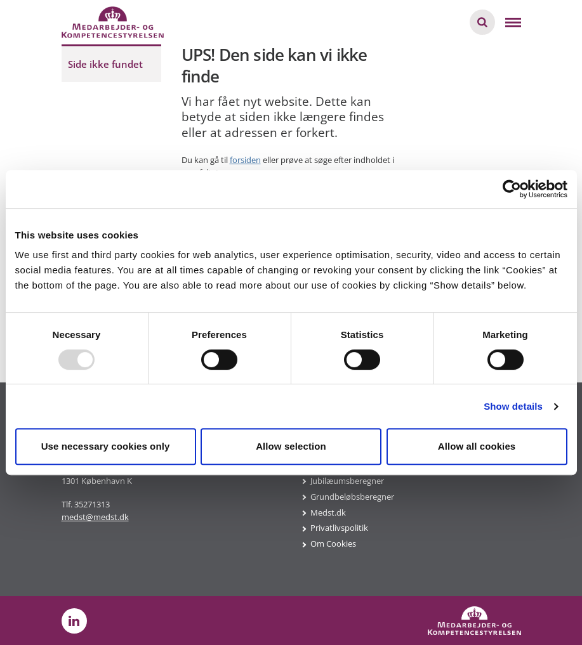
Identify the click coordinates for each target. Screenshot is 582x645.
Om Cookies (333, 543)
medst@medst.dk (95, 517)
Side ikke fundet (105, 64)
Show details (513, 406)
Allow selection (291, 446)
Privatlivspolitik (339, 527)
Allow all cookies (477, 446)
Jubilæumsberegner (347, 480)
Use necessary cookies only (105, 446)
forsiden (245, 160)
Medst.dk (328, 512)
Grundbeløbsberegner (352, 496)
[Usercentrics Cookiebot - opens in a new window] (511, 189)
